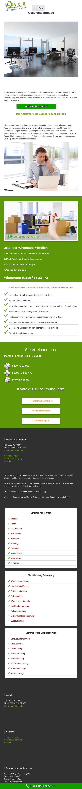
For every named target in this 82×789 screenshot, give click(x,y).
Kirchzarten (16, 558)
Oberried (14, 548)
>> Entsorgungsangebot (41, 401)
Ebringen (15, 539)
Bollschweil (16, 534)
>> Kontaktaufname (41, 411)
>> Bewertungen (41, 421)
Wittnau (14, 519)
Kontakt (7, 461)
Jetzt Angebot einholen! (36, 106)
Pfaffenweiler (16, 553)
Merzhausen (16, 529)
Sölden (14, 524)
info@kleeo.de (16, 450)
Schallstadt (15, 563)
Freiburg (14, 543)
